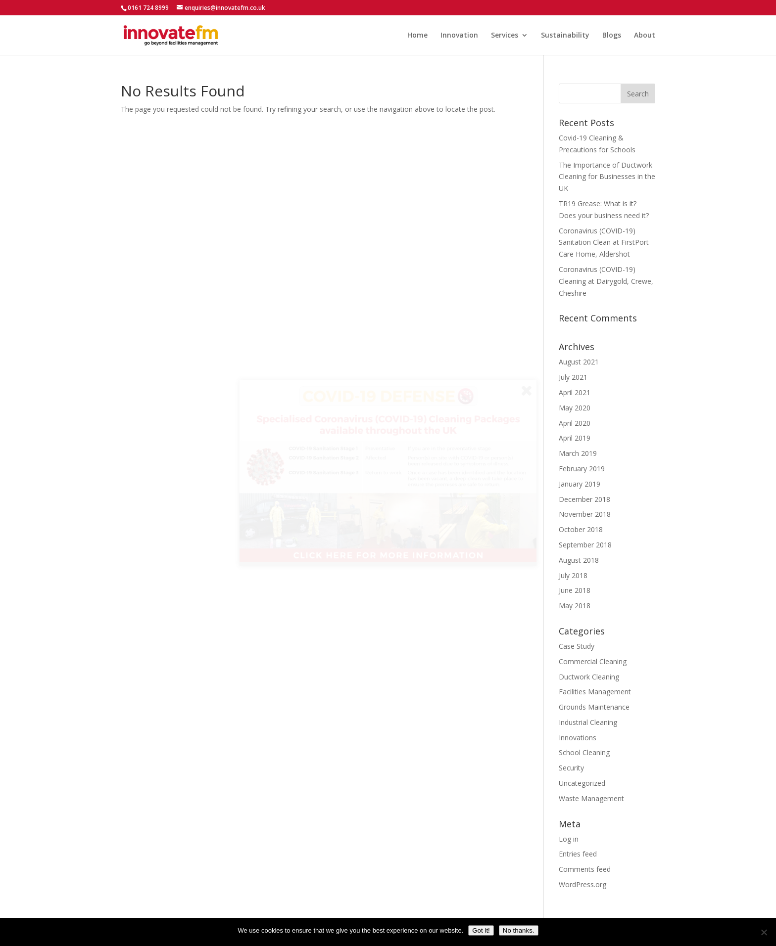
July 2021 (573, 377)
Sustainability (565, 36)
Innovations (577, 737)
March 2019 (578, 453)
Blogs (611, 36)
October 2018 (581, 529)
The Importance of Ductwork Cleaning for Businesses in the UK (607, 176)
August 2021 (579, 361)
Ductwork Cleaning (589, 676)
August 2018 (579, 560)
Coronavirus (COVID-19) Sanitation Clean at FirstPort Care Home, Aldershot (604, 242)
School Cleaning (584, 752)
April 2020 (574, 423)
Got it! (481, 930)
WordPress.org (582, 884)
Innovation (459, 36)
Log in (569, 839)
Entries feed (578, 853)
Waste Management (591, 798)
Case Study (576, 646)
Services (504, 36)
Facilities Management (595, 691)
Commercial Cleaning (593, 661)
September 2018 (585, 544)
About (644, 36)
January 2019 (579, 484)
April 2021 (574, 392)
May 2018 (574, 605)
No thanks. (518, 930)
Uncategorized (582, 783)
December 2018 (584, 499)
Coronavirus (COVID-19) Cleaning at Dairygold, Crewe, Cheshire (606, 281)
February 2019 (582, 468)
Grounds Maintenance (594, 707)
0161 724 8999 (148, 7)
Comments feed (585, 869)
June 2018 (574, 590)
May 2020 (574, 407)
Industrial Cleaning (588, 722)
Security (571, 767)
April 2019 (574, 438)
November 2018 (585, 514)
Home (417, 36)
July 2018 (573, 575)
